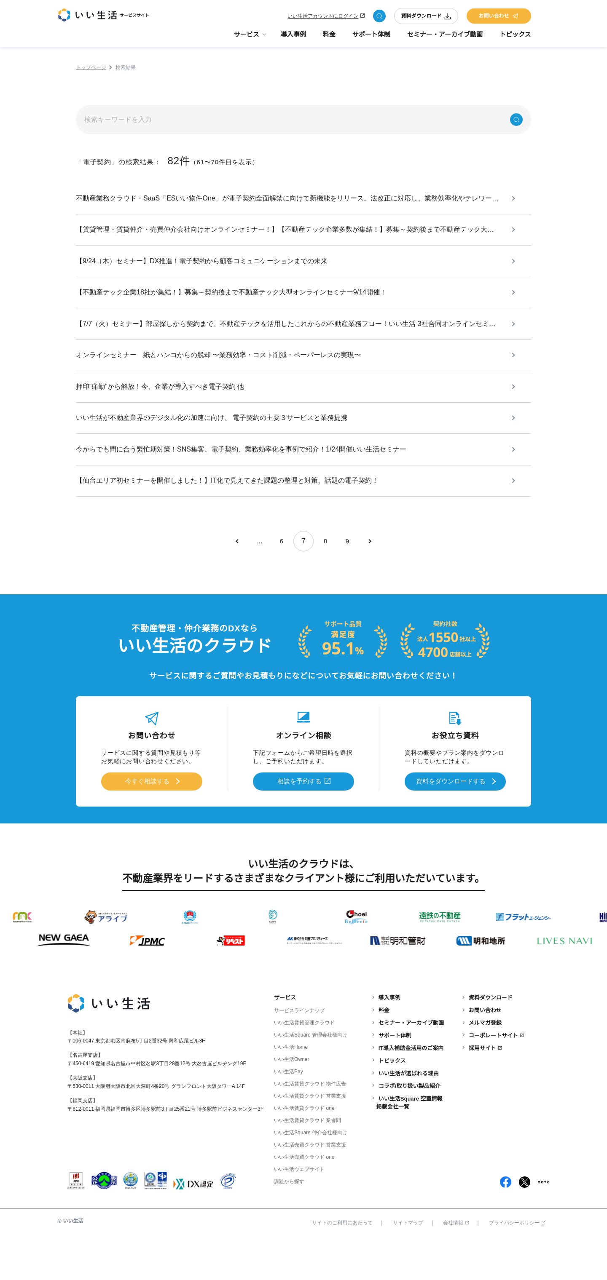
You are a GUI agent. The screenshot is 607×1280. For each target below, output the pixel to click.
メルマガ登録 (485, 1064)
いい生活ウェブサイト (299, 1211)
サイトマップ (408, 1264)
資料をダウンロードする (451, 824)
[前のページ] (238, 585)
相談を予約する (299, 824)
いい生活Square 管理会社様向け (310, 1077)
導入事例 (293, 38)
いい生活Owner (291, 1101)
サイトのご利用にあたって (342, 1264)
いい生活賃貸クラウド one (304, 1150)
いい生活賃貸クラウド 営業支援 (310, 1138)
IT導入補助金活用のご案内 (411, 1090)
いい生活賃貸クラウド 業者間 (307, 1162)
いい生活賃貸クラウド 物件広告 (310, 1125)
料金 (329, 38)
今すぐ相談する (147, 824)
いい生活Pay (288, 1113)
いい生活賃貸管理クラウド (304, 1064)
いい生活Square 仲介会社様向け (310, 1174)
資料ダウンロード (426, 17)
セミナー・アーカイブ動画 (445, 38)
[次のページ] (369, 585)
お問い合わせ (498, 17)
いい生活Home (291, 1089)
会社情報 (456, 1264)
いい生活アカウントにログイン (322, 18)
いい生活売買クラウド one (304, 1199)
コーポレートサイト (493, 1077)
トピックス (515, 38)
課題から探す (289, 1223)
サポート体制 (371, 38)
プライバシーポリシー (517, 1264)
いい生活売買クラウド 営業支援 (310, 1186)
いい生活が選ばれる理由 (409, 1115)
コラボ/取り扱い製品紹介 (409, 1128)
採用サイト (482, 1090)
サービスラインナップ (299, 1052)
